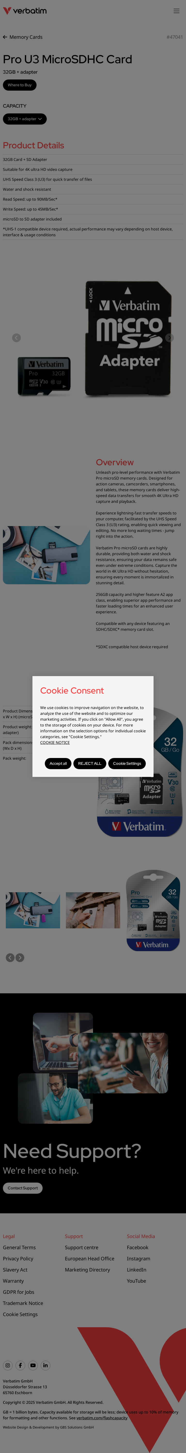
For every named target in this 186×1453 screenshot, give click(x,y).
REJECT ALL (89, 763)
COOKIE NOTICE (55, 742)
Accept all (58, 763)
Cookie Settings (127, 763)
